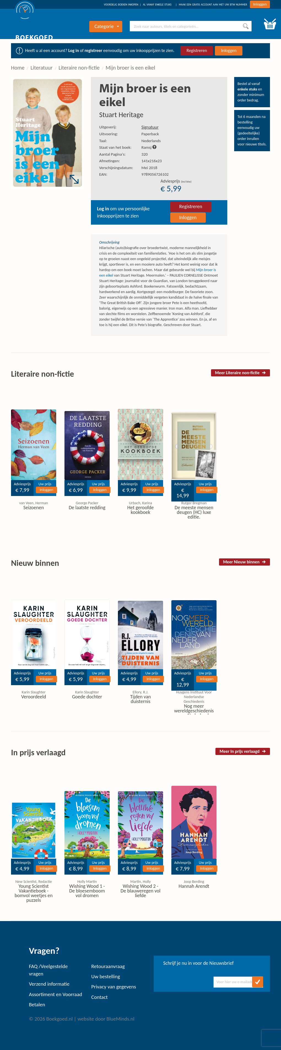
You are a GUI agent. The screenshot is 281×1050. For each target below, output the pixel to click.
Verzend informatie (49, 984)
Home (18, 67)
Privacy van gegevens (113, 986)
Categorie (106, 26)
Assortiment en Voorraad (55, 994)
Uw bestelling (105, 976)
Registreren (197, 50)
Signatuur (149, 127)
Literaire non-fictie (79, 67)
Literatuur (42, 67)
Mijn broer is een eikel (130, 67)
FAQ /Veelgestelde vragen (48, 970)
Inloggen (260, 4)
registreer (93, 50)
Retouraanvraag (108, 966)
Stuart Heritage (121, 114)
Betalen (37, 1004)
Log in (73, 50)
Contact (99, 997)
